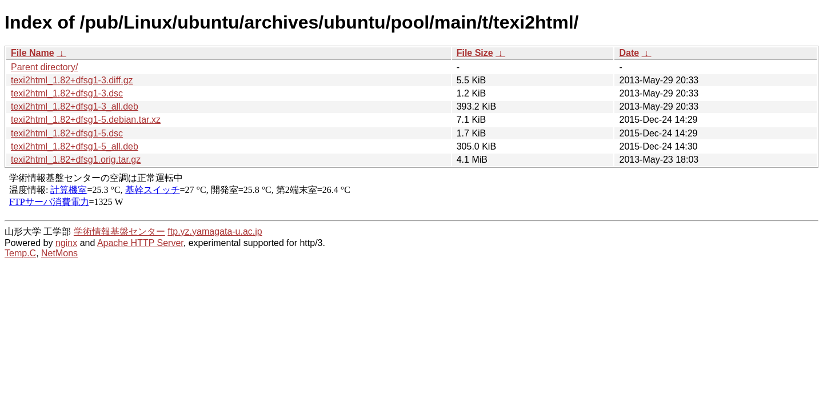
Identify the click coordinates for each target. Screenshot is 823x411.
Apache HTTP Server (140, 243)
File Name (32, 53)
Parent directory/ (44, 67)
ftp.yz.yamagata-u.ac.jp (214, 231)
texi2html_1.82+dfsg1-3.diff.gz (72, 80)
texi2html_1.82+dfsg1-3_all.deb (74, 106)
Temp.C (20, 253)
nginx (66, 243)
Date (629, 53)
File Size (475, 53)
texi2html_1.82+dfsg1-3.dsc (67, 93)
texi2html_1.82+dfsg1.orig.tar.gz (76, 159)
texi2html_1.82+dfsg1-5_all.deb (74, 146)
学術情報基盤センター (119, 231)
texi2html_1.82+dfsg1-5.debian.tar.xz (86, 119)
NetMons (59, 253)
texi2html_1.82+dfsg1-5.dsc (67, 133)
